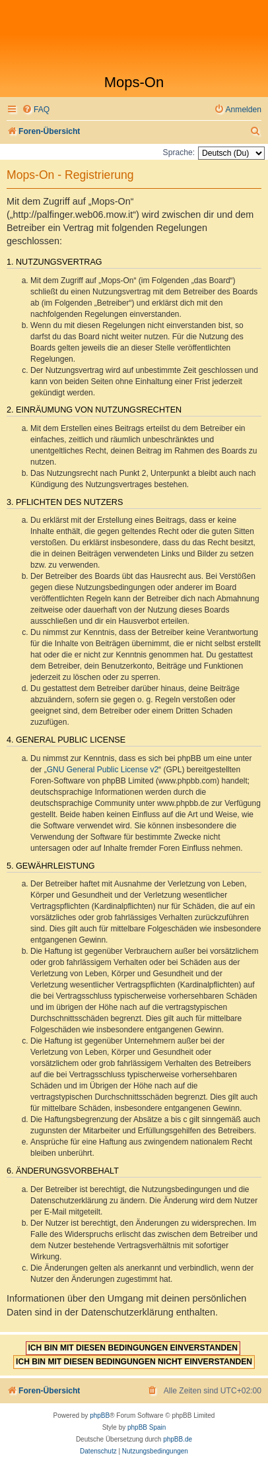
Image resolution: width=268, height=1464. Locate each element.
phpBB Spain (146, 1427)
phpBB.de (177, 1439)
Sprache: (179, 152)
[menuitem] (36, 110)
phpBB (100, 1415)
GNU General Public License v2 (102, 769)
